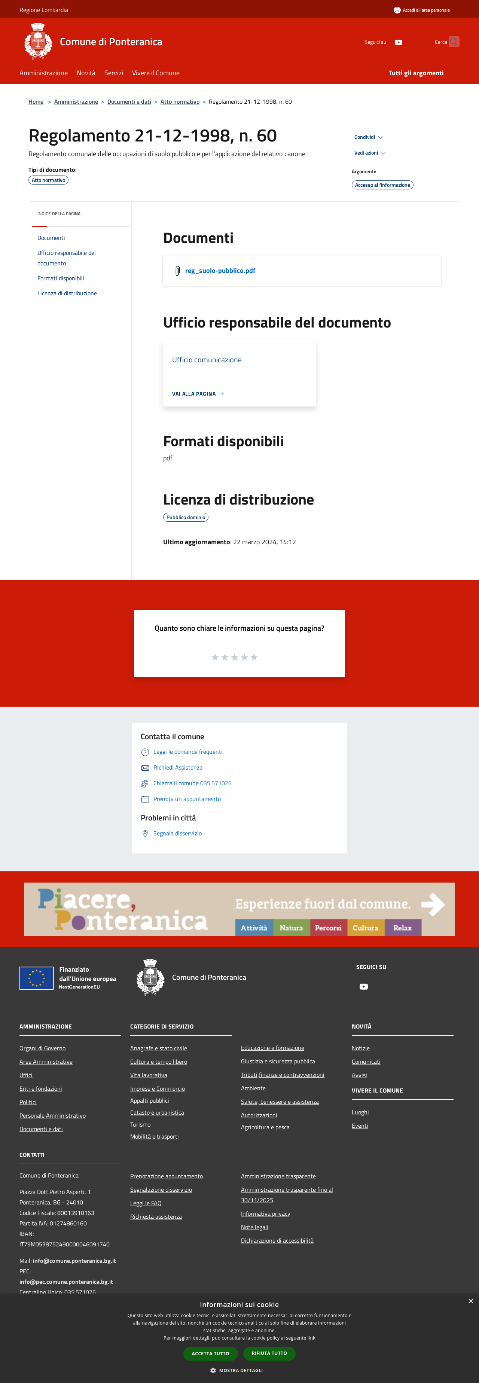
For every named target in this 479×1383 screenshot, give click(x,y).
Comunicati (366, 1061)
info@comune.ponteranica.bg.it (74, 1260)
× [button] (470, 1301)
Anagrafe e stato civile (158, 1048)
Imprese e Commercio (157, 1088)
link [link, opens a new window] (311, 1338)
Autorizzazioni (259, 1115)
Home (35, 101)
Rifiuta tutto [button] (269, 1353)
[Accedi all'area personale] (422, 10)
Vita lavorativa (148, 1074)
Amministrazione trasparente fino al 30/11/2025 (287, 1194)
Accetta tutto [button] (210, 1353)
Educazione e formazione (272, 1047)
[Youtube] (383, 41)
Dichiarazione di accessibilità (277, 1240)
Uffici (26, 1074)
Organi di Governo (42, 1048)
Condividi (369, 137)
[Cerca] (451, 42)
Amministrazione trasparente (278, 1176)
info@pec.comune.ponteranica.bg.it (66, 1281)
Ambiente (253, 1088)
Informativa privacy (265, 1213)
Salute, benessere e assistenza (280, 1101)
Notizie (361, 1048)
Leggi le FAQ (146, 1202)
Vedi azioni (371, 153)
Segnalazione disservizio (161, 1189)
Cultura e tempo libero (158, 1061)
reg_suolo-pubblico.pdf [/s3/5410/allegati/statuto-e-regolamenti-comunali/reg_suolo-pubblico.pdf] (220, 270)
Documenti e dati (129, 101)
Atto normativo (180, 101)
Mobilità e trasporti (154, 1136)
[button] (239, 1370)
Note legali (254, 1226)
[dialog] (239, 1338)
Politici (28, 1101)
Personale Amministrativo (52, 1115)
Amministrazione (76, 101)
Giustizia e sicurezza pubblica (278, 1061)
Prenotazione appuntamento (166, 1176)
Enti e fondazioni (40, 1088)
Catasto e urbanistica (157, 1112)
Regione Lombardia (43, 9)
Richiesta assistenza (156, 1216)
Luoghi (360, 1112)
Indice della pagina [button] (58, 213)
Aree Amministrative (46, 1061)
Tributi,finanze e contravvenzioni (282, 1074)
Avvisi (359, 1074)
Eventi (360, 1125)
